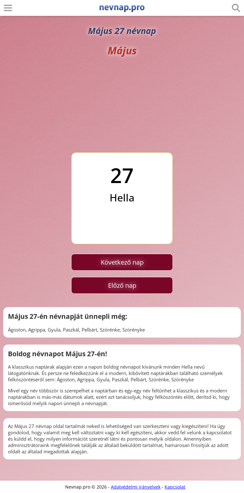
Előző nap (122, 285)
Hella (122, 197)
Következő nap (122, 262)
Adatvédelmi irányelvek (135, 487)
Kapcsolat (175, 487)
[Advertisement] (122, 104)
